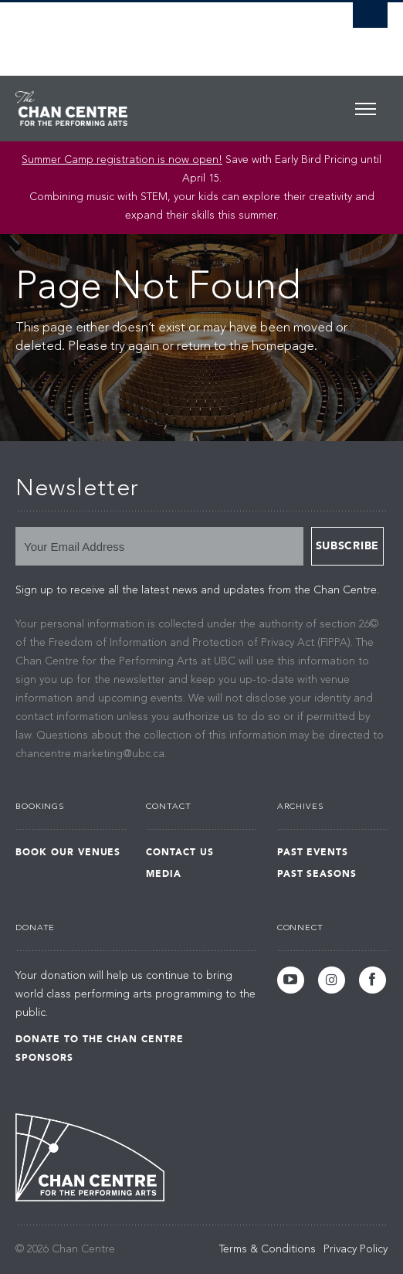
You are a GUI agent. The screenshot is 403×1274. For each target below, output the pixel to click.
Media (163, 873)
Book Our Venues (67, 852)
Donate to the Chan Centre (99, 1039)
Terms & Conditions (267, 1249)
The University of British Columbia (145, 31)
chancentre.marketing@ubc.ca (89, 754)
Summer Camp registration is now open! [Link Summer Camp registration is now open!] (122, 160)
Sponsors (44, 1057)
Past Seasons (317, 873)
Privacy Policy (355, 1249)
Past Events (313, 852)
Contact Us (180, 852)
